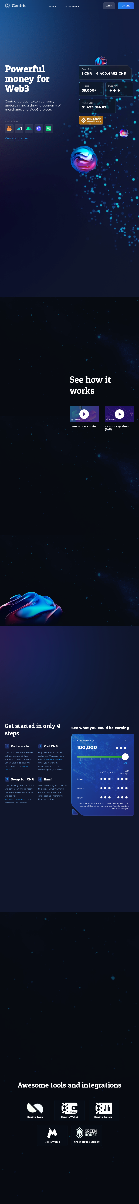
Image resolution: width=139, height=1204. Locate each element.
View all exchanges (16, 138)
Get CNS (126, 6)
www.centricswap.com (16, 799)
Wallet (109, 6)
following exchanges (52, 759)
